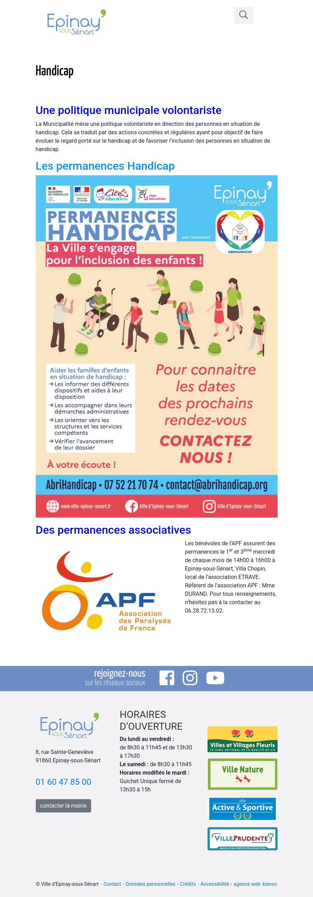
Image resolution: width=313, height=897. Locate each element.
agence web (246, 884)
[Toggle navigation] (269, 13)
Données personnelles (151, 884)
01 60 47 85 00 (63, 782)
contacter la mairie (63, 805)
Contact (112, 884)
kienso (270, 884)
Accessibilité (214, 884)
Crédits (188, 884)
